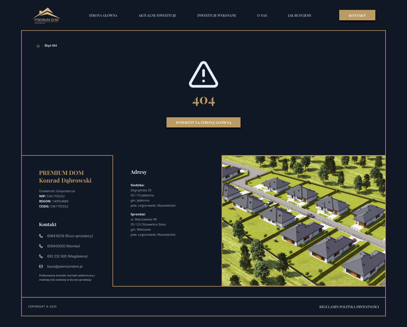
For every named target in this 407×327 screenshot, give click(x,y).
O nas (262, 15)
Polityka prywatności (359, 306)
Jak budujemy (299, 15)
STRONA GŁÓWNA (103, 15)
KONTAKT (357, 15)
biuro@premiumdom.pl (60, 266)
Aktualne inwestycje (157, 15)
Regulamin (329, 306)
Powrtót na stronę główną (203, 122)
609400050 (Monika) (59, 246)
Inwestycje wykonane (216, 15)
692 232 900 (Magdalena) (63, 256)
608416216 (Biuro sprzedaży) (66, 236)
